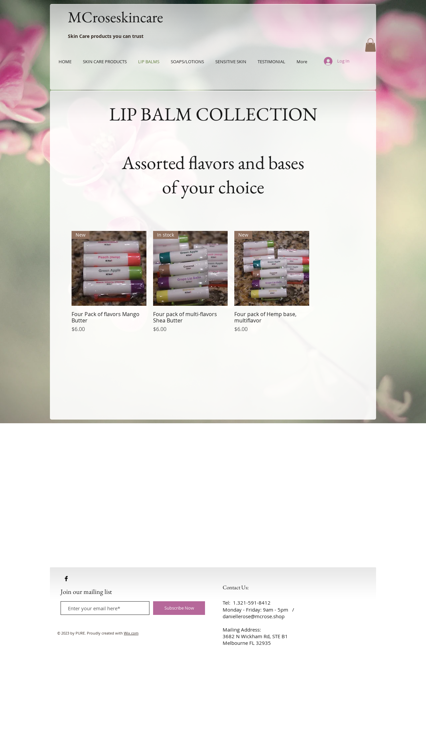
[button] (370, 45)
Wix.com (131, 633)
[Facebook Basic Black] (66, 578)
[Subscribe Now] (179, 608)
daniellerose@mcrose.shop (254, 616)
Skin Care (79, 36)
